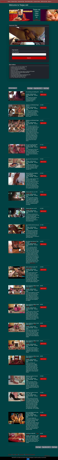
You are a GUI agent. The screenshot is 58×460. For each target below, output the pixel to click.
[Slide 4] (26, 43)
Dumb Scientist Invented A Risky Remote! (20, 72)
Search (29, 58)
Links (17, 454)
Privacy (10, 454)
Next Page (46, 88)
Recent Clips (14, 1)
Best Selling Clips (29, 1)
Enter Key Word (15, 52)
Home (9, 1)
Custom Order (37, 1)
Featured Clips (21, 1)
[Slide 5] (28, 43)
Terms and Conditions (30, 454)
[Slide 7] (32, 43)
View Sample (29, 193)
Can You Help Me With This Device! (18, 69)
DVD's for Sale (44, 1)
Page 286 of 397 (37, 88)
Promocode (21, 454)
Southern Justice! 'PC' (15, 73)
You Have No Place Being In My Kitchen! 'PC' (21, 74)
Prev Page (30, 88)
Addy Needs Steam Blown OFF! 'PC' (19, 76)
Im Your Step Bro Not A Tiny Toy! (18, 77)
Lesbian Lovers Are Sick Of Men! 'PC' (19, 66)
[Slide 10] (39, 43)
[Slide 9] (36, 43)
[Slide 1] (19, 43)
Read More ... (33, 263)
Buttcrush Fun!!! (14, 70)
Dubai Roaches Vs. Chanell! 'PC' (18, 68)
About (49, 1)
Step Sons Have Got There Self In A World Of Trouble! (23, 71)
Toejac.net (3, 1)
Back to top (47, 455)
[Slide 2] (21, 43)
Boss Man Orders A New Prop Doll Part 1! (29, 41)
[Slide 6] (30, 43)
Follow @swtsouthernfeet (36, 20)
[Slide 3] (24, 43)
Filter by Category (12, 88)
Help (14, 454)
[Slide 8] (34, 43)
